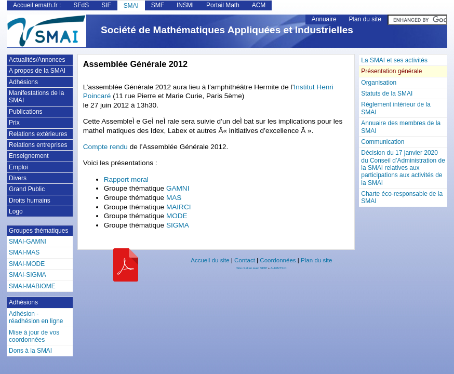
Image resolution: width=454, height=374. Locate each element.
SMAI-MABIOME (32, 286)
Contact (244, 260)
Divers (17, 178)
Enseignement (28, 155)
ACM (259, 5)
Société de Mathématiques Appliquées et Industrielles (227, 29)
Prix (14, 122)
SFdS (81, 5)
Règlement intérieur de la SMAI (396, 108)
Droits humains (29, 200)
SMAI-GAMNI (27, 241)
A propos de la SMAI (37, 70)
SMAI (131, 5)
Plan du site (365, 19)
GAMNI (178, 188)
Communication (382, 141)
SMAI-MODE (27, 264)
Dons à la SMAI (30, 350)
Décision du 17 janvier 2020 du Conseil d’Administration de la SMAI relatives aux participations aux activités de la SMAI (403, 167)
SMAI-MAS (24, 252)
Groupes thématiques (38, 230)
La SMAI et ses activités (394, 60)
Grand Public (27, 189)
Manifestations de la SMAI (36, 96)
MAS (173, 198)
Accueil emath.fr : (37, 5)
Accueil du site (210, 260)
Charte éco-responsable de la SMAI (402, 197)
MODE (177, 216)
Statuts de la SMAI (386, 93)
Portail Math (222, 5)
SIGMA (177, 225)
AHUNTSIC (279, 268)
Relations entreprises (38, 145)
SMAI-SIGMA (27, 274)
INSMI (185, 5)
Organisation (378, 82)
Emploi (18, 167)
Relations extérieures (38, 134)
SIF (106, 5)
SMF (157, 5)
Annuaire (324, 19)
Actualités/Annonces (37, 59)
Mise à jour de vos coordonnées (34, 336)
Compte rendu (106, 147)
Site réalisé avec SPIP (252, 268)
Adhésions (23, 82)
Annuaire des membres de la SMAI (400, 126)
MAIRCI (178, 207)
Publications (25, 111)
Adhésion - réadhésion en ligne (36, 317)
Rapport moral (126, 179)
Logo (16, 211)
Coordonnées (278, 260)
